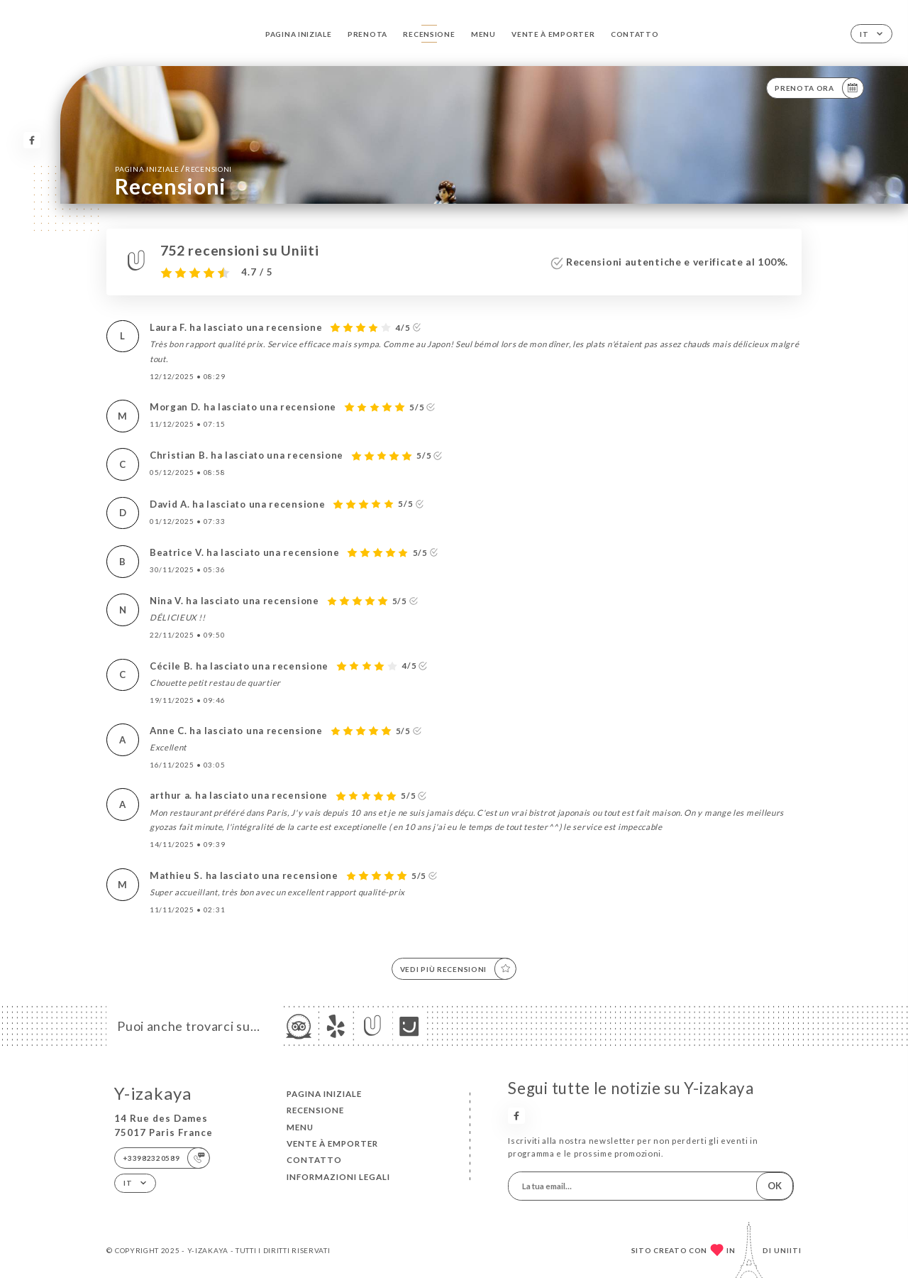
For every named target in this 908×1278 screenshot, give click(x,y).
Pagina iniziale (298, 34)
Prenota (367, 34)
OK (775, 1185)
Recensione (429, 34)
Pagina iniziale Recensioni (173, 168)
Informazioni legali (338, 1176)
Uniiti (788, 1250)
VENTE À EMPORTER (552, 34)
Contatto (635, 34)
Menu (483, 34)
